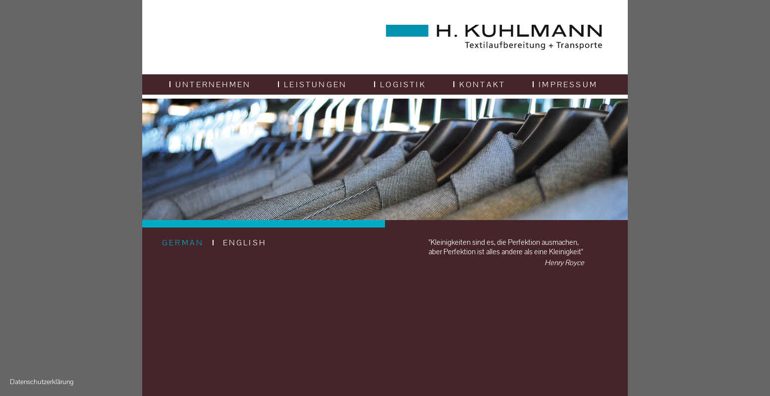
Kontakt (479, 84)
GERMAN (183, 242)
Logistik (400, 84)
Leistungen (312, 84)
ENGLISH (244, 242)
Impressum (565, 84)
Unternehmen (210, 84)
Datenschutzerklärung (41, 382)
